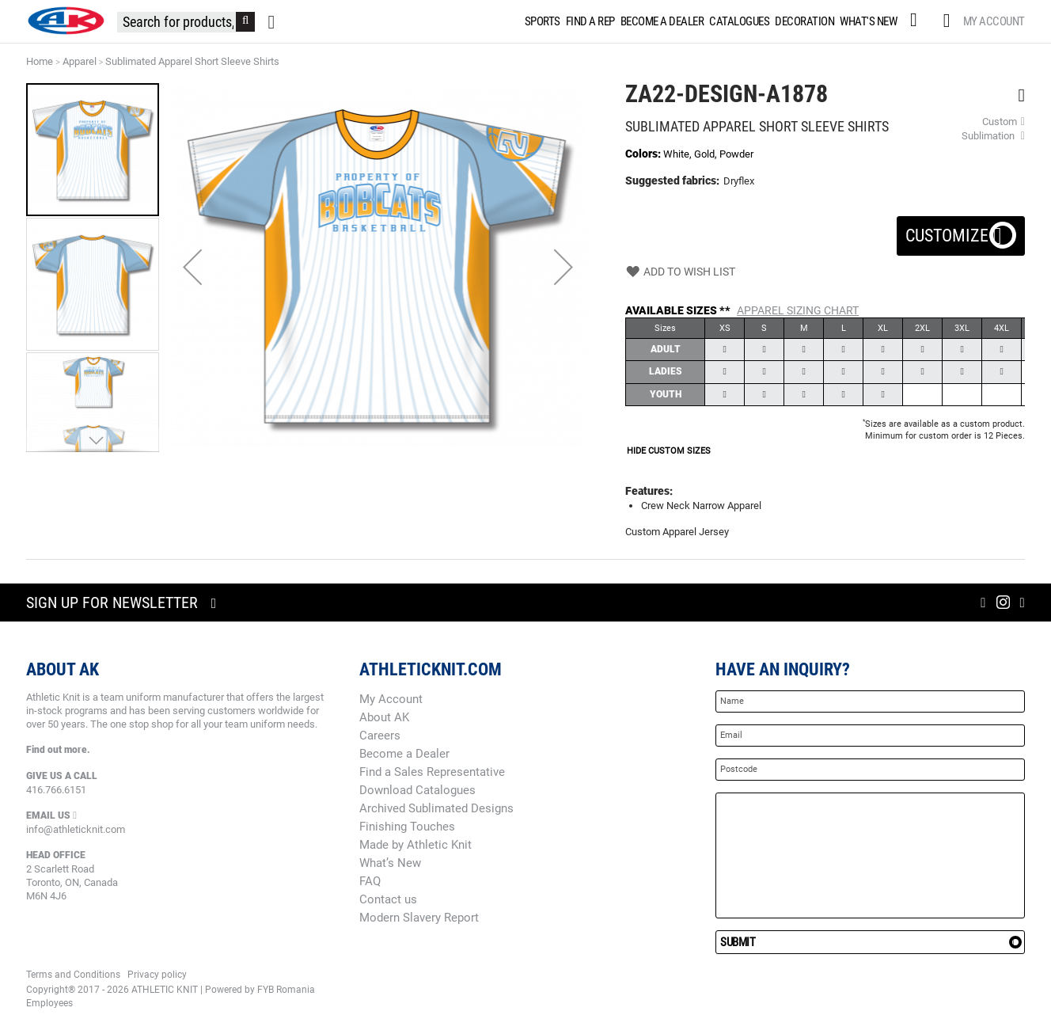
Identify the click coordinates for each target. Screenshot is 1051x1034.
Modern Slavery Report (419, 917)
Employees (49, 1003)
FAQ (370, 881)
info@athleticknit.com (75, 829)
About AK (384, 717)
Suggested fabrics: (672, 180)
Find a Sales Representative (432, 772)
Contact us (388, 899)
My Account (994, 21)
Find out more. (58, 749)
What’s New (390, 863)
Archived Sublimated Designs (436, 808)
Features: (649, 491)
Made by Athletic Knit (415, 845)
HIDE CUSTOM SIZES (669, 451)
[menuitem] (541, 21)
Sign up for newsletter (112, 602)
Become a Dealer (404, 754)
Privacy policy (157, 974)
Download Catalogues (417, 790)
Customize (961, 230)
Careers (379, 735)
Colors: (644, 153)
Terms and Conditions (73, 974)
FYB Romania (286, 989)
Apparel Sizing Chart (798, 310)
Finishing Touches (407, 826)
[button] (192, 267)
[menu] (711, 21)
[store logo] (65, 21)
